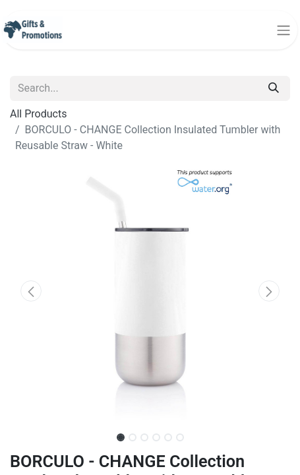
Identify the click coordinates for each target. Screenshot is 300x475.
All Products (38, 114)
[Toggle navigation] (283, 30)
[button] (31, 291)
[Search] (273, 88)
